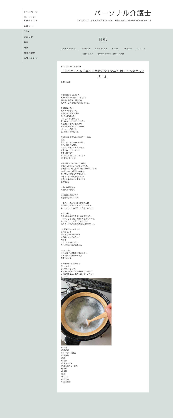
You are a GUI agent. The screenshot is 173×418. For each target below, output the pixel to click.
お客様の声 (127, 49)
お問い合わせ (31, 58)
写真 (26, 42)
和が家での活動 (101, 49)
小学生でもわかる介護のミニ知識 (111, 54)
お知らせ (28, 36)
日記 (26, 47)
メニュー (28, 25)
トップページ (31, 11)
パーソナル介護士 (122, 12)
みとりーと (140, 49)
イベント (115, 49)
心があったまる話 (68, 49)
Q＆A (27, 31)
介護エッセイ (88, 54)
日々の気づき (85, 49)
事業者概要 (29, 52)
